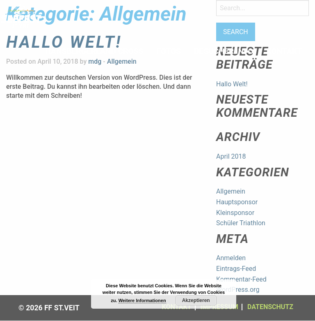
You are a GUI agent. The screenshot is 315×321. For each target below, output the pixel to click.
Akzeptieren (196, 300)
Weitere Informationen (142, 300)
